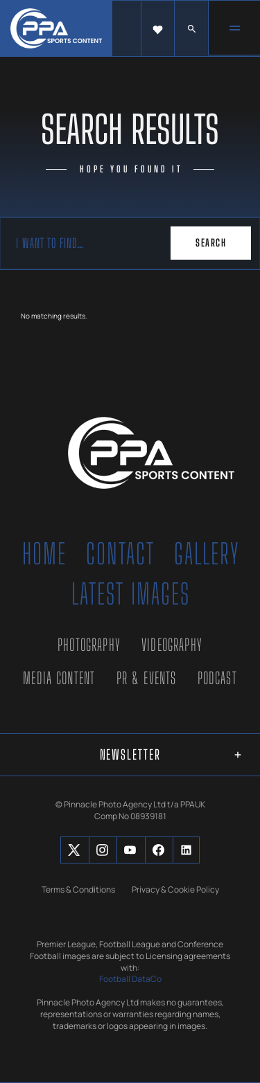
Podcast (217, 678)
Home (44, 554)
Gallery (207, 554)
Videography (171, 644)
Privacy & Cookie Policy (175, 889)
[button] (158, 29)
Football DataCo (130, 979)
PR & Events (146, 678)
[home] (56, 28)
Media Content (59, 678)
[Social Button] (74, 850)
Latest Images (130, 594)
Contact (120, 554)
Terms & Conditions (78, 889)
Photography (89, 644)
